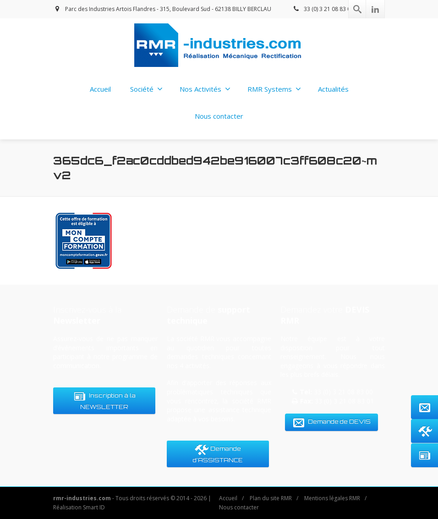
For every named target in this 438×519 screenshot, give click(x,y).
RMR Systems (274, 89)
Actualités (333, 89)
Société (146, 89)
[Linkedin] (375, 9)
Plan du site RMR (271, 498)
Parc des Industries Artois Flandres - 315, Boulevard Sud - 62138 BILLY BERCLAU (162, 9)
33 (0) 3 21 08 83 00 (323, 9)
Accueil (100, 89)
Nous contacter (219, 116)
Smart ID (94, 507)
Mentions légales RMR (332, 498)
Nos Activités (205, 89)
